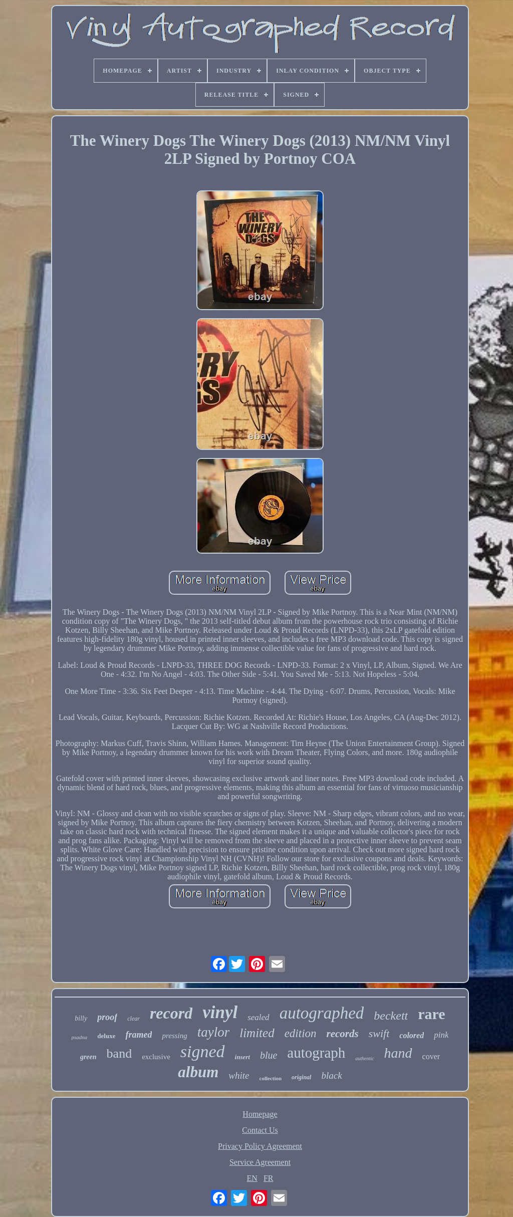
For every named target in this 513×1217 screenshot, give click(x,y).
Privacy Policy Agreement (260, 1146)
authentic (364, 1058)
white (238, 1075)
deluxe (106, 1036)
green (88, 1057)
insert (242, 1057)
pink (441, 1035)
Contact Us (260, 1130)
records (343, 1034)
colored (411, 1035)
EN (252, 1178)
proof (107, 1017)
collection (271, 1078)
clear (133, 1018)
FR (269, 1178)
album (198, 1072)
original (301, 1077)
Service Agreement (260, 1162)
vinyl (219, 1012)
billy (81, 1018)
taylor (213, 1032)
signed (202, 1051)
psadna (80, 1037)
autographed (322, 1013)
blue (268, 1055)
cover (431, 1056)
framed (138, 1035)
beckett (391, 1015)
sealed (258, 1017)
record (171, 1013)
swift (379, 1033)
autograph (316, 1053)
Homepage (259, 1114)
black (331, 1075)
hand (398, 1053)
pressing (174, 1036)
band (119, 1053)
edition (301, 1033)
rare (431, 1014)
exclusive (156, 1057)
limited (256, 1033)
